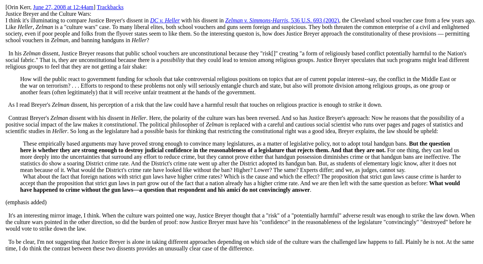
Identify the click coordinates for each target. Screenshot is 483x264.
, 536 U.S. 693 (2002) (313, 20)
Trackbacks (110, 7)
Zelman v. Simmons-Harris (256, 20)
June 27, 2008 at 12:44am (63, 7)
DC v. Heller (165, 20)
